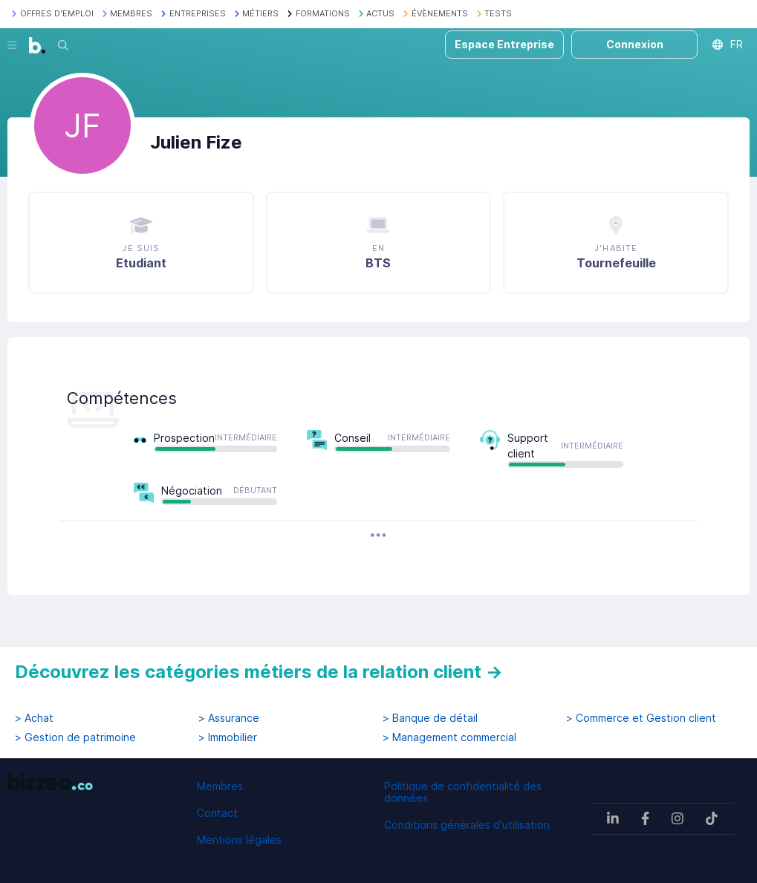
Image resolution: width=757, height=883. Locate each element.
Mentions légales (239, 839)
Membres (220, 786)
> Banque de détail (430, 718)
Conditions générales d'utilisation (467, 824)
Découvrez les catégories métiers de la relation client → (259, 671)
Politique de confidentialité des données (463, 792)
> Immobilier (227, 737)
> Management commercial (449, 737)
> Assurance (228, 718)
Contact (217, 813)
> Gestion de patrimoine (75, 737)
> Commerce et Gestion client (641, 718)
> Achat (34, 718)
